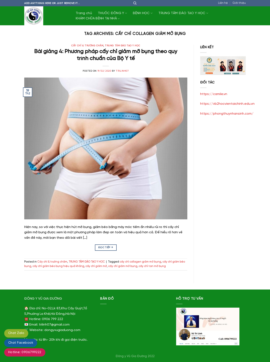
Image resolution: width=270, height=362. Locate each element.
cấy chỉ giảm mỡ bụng (122, 266)
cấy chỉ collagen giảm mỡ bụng (140, 261)
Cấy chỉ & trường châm (87, 45)
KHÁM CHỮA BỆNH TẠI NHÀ (98, 19)
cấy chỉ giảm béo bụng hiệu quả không (58, 266)
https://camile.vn (213, 94)
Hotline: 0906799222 (24, 352)
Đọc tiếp (105, 247)
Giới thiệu (239, 3)
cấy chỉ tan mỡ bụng (152, 266)
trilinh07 (122, 71)
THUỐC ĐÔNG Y (112, 13)
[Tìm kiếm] (134, 3)
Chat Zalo (16, 333)
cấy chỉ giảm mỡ (96, 266)
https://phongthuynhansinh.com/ (226, 113)
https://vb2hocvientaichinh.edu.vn (227, 104)
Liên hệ (223, 3)
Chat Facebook (20, 343)
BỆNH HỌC (143, 13)
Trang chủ (84, 13)
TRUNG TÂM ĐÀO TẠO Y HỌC (183, 13)
